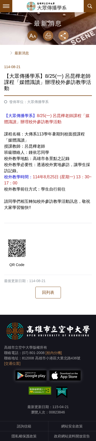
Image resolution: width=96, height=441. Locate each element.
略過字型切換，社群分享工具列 (48, 25)
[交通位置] (12, 363)
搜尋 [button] (90, 6)
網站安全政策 (72, 426)
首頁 (6, 53)
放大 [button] (32, 36)
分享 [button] (63, 36)
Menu (6, 6)
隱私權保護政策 (24, 436)
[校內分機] (54, 353)
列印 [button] (48, 36)
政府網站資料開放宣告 (72, 436)
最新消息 (22, 53)
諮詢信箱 (24, 426)
